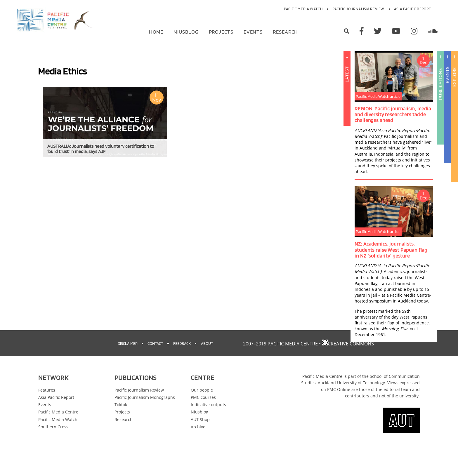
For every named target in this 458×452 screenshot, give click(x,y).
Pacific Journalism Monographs (144, 397)
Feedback (182, 343)
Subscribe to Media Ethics (40, 165)
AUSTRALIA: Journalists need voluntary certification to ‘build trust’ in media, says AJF (100, 148)
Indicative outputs (208, 404)
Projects (221, 31)
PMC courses (203, 397)
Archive (198, 427)
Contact (155, 343)
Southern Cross (53, 427)
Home (156, 31)
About (207, 343)
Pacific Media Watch (303, 9)
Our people (202, 390)
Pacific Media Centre (58, 412)
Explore (454, 77)
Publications (440, 84)
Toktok (120, 404)
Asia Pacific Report (412, 9)
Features (46, 390)
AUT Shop (200, 419)
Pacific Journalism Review (358, 9)
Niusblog (186, 31)
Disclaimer (128, 343)
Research (285, 31)
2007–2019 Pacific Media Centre (280, 343)
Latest (347, 110)
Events (253, 31)
